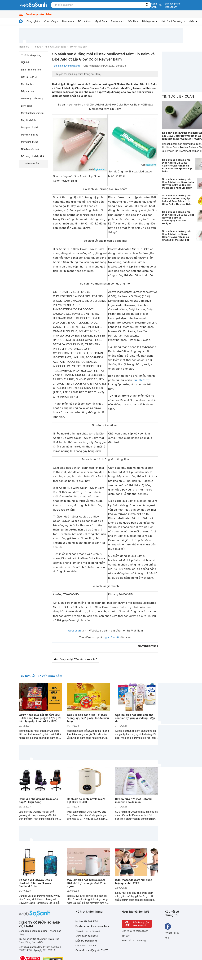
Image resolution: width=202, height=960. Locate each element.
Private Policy (172, 933)
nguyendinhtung (147, 645)
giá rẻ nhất (112, 637)
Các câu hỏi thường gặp (88, 931)
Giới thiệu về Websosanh (135, 931)
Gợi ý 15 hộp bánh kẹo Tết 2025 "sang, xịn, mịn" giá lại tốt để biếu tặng (88, 717)
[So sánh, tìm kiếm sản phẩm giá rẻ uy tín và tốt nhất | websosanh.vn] (33, 5)
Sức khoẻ (133, 21)
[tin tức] (21, 21)
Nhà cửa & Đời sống (171, 21)
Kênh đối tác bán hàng (134, 940)
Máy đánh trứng (29, 142)
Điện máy (67, 21)
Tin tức (37, 46)
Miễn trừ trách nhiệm (86, 940)
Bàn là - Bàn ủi (29, 77)
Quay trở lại (78, 659)
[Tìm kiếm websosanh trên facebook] (168, 926)
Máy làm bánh (28, 120)
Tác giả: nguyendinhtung (66, 65)
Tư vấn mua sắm (78, 46)
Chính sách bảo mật (86, 945)
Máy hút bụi (27, 84)
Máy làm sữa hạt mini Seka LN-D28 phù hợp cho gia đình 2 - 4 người (86, 882)
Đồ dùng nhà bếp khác (33, 156)
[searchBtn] (147, 5)
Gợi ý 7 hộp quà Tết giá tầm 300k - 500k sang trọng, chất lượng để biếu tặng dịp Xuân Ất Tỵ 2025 (40, 717)
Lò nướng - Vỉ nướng (32, 98)
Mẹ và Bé (100, 21)
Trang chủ (24, 46)
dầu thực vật (141, 380)
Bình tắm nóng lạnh (31, 69)
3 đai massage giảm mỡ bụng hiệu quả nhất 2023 (133, 881)
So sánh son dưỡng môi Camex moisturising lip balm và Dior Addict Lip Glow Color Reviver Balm (177, 200)
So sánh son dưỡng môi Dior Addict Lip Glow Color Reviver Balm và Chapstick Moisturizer (176, 235)
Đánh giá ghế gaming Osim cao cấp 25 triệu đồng (38, 800)
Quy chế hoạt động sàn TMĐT (91, 950)
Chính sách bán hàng (86, 936)
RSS (167, 937)
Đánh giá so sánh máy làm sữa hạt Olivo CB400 (86, 800)
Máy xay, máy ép (29, 134)
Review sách (117, 21)
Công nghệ (32, 21)
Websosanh (75, 630)
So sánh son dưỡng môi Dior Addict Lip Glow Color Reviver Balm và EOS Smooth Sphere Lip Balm (177, 165)
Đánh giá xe (148, 21)
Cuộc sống (50, 21)
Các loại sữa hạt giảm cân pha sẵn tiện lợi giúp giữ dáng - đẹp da (135, 717)
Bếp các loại (27, 91)
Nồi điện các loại (30, 149)
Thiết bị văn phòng (31, 55)
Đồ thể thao (84, 21)
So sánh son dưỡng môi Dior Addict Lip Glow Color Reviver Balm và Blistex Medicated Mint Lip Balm (178, 183)
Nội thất (25, 62)
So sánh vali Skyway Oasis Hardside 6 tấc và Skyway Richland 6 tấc (35, 882)
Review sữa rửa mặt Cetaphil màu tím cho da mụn (133, 800)
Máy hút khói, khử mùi (32, 113)
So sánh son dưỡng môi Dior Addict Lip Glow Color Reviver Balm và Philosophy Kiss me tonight (178, 217)
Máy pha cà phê (29, 127)
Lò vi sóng (26, 106)
